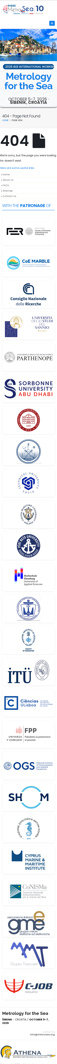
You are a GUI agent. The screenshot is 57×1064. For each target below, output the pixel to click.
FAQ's (6, 185)
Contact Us (9, 196)
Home (6, 174)
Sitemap (8, 190)
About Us (8, 180)
